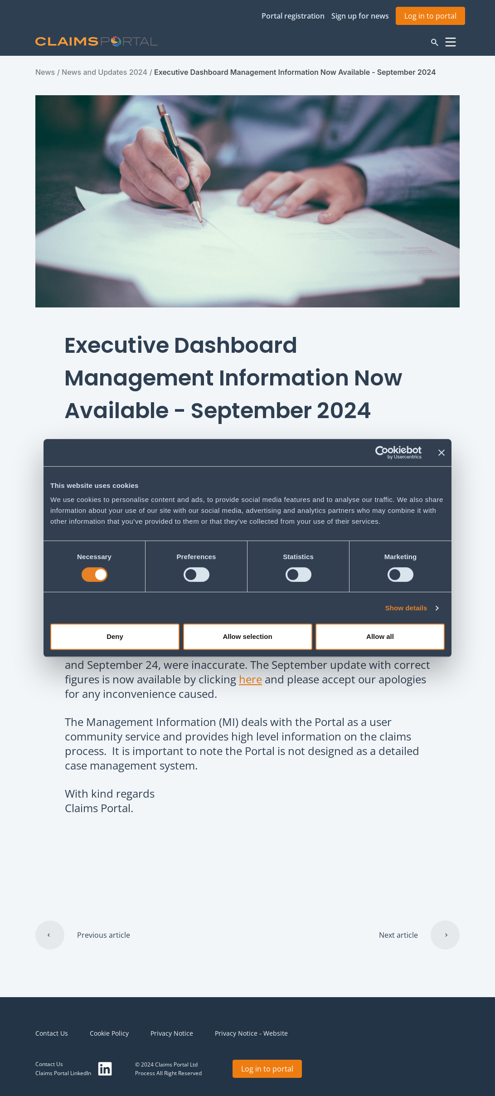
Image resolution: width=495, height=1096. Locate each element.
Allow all (380, 636)
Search (435, 42)
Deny (115, 636)
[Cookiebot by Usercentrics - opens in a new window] (382, 452)
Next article (398, 935)
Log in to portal (430, 16)
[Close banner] (441, 452)
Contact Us (51, 1033)
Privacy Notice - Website (251, 1033)
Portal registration (293, 16)
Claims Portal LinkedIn (63, 1073)
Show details (406, 608)
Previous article (103, 935)
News (45, 72)
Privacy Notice (171, 1033)
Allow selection (247, 636)
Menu (451, 42)
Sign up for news (360, 16)
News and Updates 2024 (104, 72)
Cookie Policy (109, 1033)
